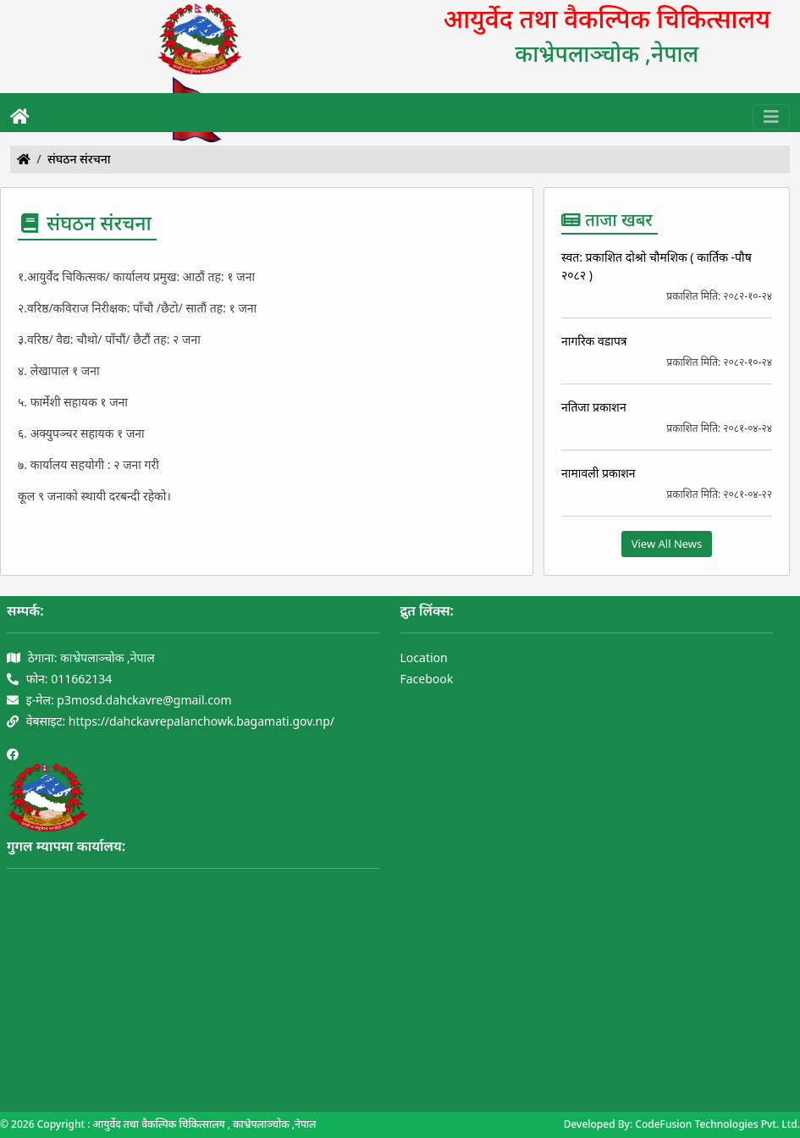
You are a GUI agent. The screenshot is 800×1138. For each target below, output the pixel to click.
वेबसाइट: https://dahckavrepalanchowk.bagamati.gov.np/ (170, 721)
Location (424, 657)
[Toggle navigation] (771, 117)
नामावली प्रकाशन (598, 473)
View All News (667, 543)
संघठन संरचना (79, 159)
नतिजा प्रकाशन (593, 407)
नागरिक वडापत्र (594, 341)
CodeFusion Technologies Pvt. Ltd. (717, 1124)
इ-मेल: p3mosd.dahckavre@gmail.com (119, 700)
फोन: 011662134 (59, 679)
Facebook (427, 679)
